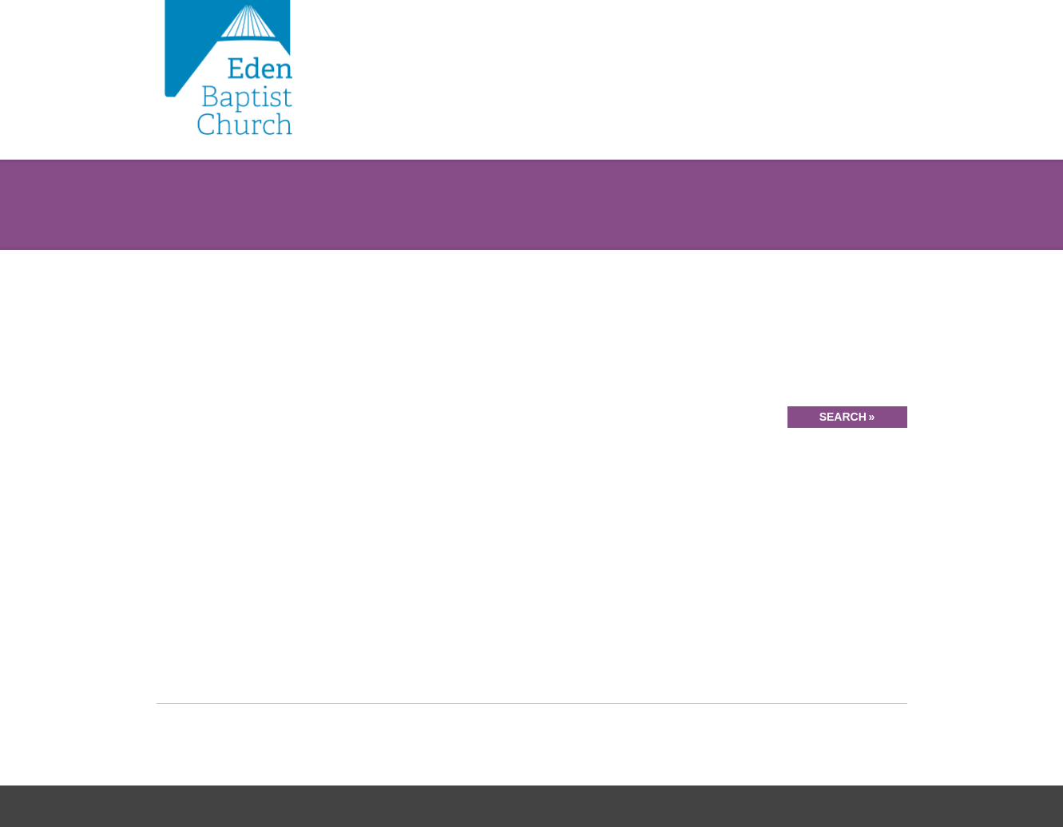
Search (843, 416)
